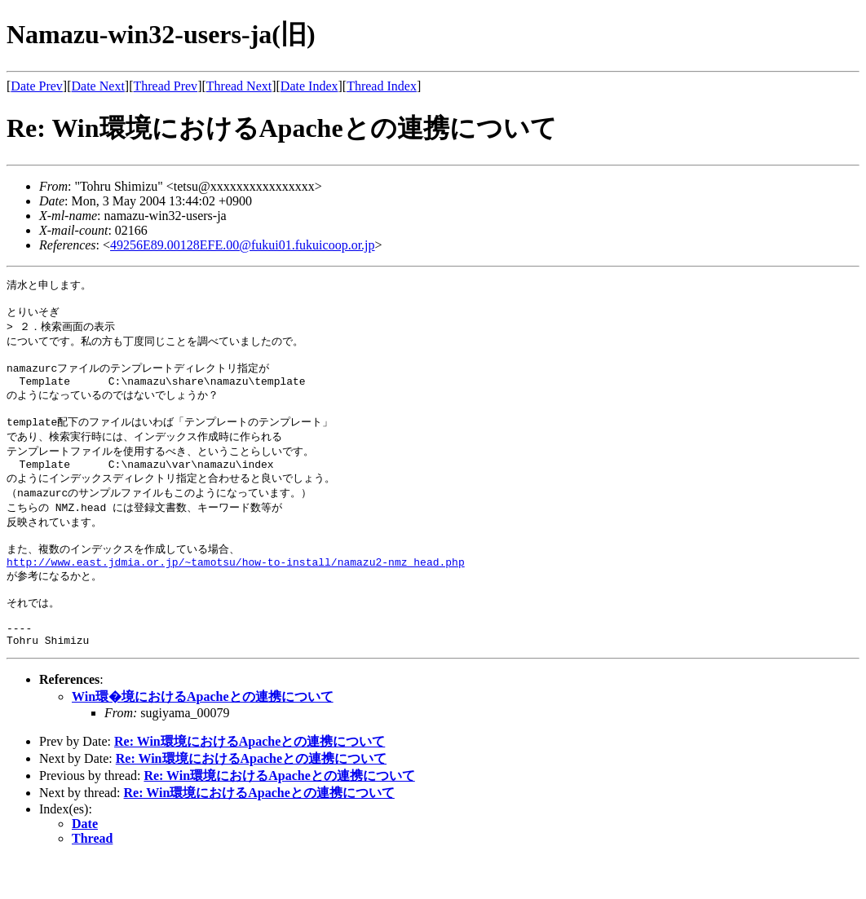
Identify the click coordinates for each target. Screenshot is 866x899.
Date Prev (37, 86)
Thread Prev (165, 86)
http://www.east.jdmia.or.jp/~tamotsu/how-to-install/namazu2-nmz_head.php (236, 590)
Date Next (98, 86)
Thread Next (239, 86)
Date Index (309, 86)
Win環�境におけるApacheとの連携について (203, 736)
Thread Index (382, 86)
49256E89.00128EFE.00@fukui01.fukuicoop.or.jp (242, 245)
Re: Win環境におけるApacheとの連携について (249, 781)
